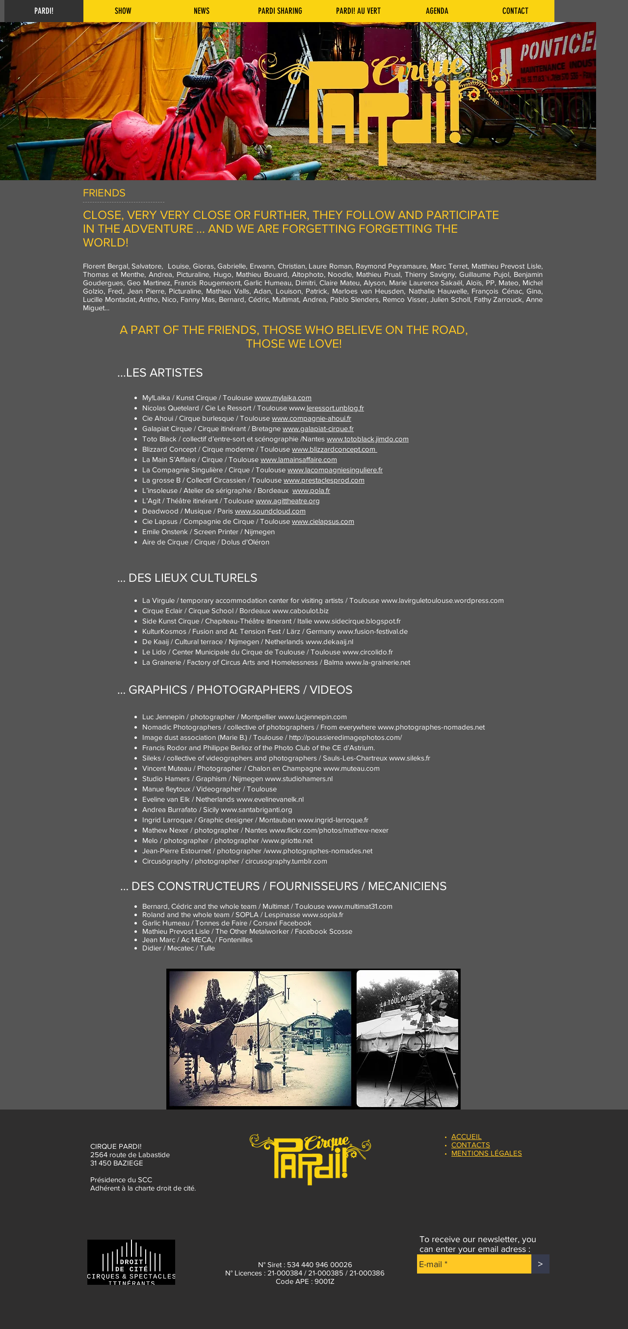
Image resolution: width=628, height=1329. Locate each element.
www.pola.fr (311, 490)
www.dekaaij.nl (329, 641)
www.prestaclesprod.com (324, 480)
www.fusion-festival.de (372, 631)
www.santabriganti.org (256, 809)
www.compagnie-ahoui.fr (311, 418)
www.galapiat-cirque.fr (318, 428)
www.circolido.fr (367, 652)
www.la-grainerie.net (377, 662)
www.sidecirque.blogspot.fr (357, 621)
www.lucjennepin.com (312, 716)
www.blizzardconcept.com (334, 449)
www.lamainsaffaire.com (299, 459)
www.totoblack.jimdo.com (368, 438)
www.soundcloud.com (270, 511)
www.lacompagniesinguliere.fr (335, 469)
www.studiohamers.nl (299, 778)
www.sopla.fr (322, 914)
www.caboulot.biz (300, 610)
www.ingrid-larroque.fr (332, 819)
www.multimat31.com (359, 906)
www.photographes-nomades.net (431, 727)
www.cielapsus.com (323, 521)
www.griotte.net (288, 840)
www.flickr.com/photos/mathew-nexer (329, 830)
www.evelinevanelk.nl (270, 799)
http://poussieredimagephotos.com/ (345, 737)
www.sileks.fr (409, 758)
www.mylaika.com (283, 397)
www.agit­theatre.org (288, 500)
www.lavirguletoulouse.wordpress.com (442, 600)
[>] (540, 1264)
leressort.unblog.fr (335, 408)
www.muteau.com (351, 768)
